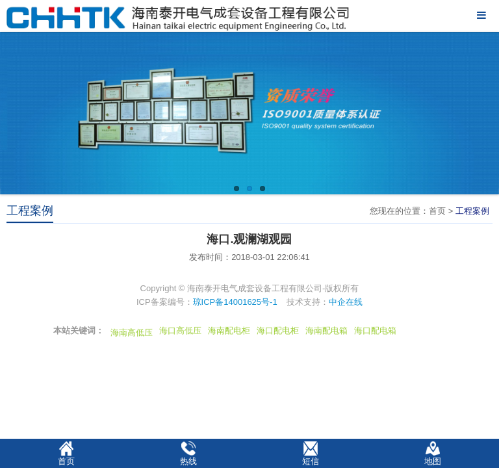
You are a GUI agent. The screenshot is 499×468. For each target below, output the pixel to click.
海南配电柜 (229, 330)
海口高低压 (180, 330)
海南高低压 (131, 332)
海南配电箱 (326, 330)
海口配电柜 (278, 330)
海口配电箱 (375, 330)
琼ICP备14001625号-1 (235, 302)
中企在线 (346, 302)
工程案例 (472, 211)
